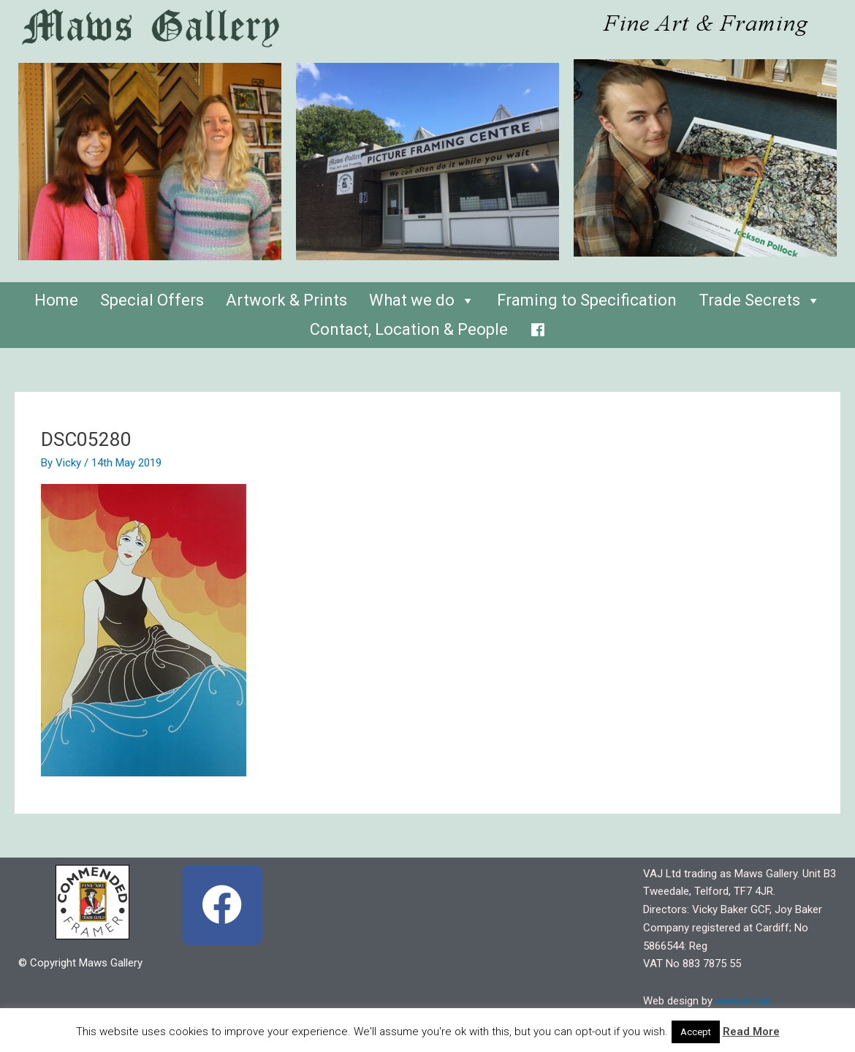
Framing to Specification (587, 300)
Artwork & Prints (286, 300)
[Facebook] (538, 326)
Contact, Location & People (409, 329)
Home (56, 300)
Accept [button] (695, 1031)
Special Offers (152, 300)
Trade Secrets (760, 300)
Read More (751, 1031)
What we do (422, 300)
